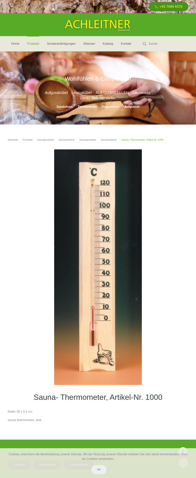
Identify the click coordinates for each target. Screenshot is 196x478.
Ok (99, 469)
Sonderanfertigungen (61, 43)
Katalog (108, 43)
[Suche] (162, 43)
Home (15, 43)
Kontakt (126, 43)
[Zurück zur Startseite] (98, 24)
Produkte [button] (33, 43)
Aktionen (89, 43)
